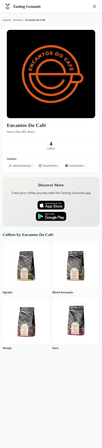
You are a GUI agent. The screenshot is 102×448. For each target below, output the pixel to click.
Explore (7, 20)
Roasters (18, 20)
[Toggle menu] (94, 6)
